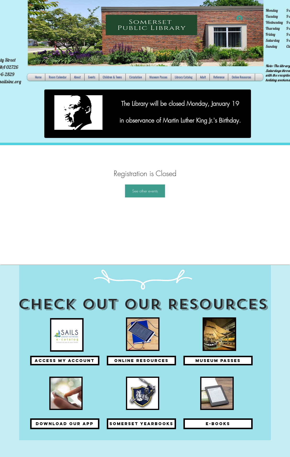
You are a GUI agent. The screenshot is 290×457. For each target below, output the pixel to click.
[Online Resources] (141, 360)
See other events (145, 191)
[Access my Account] (64, 360)
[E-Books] (218, 423)
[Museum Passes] (218, 360)
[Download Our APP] (64, 423)
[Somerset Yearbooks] (141, 423)
